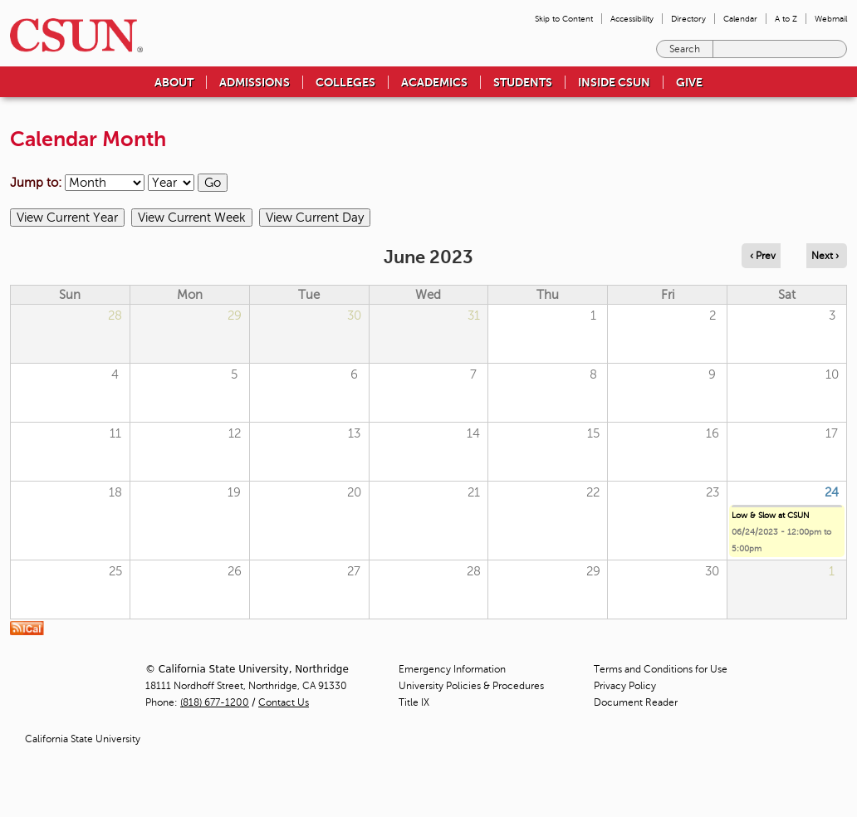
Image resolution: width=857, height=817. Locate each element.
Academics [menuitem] (434, 82)
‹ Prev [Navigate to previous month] (763, 256)
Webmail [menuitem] (831, 18)
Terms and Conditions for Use (660, 669)
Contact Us (283, 702)
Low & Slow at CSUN (771, 515)
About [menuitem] (173, 82)
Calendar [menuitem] (740, 18)
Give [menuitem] (689, 82)
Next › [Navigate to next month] (825, 256)
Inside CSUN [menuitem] (614, 82)
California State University (82, 739)
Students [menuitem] (522, 82)
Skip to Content (564, 18)
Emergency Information (452, 669)
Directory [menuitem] (688, 18)
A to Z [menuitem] (786, 18)
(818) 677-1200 (214, 702)
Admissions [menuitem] (254, 82)
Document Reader (636, 702)
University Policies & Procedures (471, 686)
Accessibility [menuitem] (632, 18)
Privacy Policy (625, 686)
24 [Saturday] (832, 492)
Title (414, 702)
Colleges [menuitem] (345, 82)
